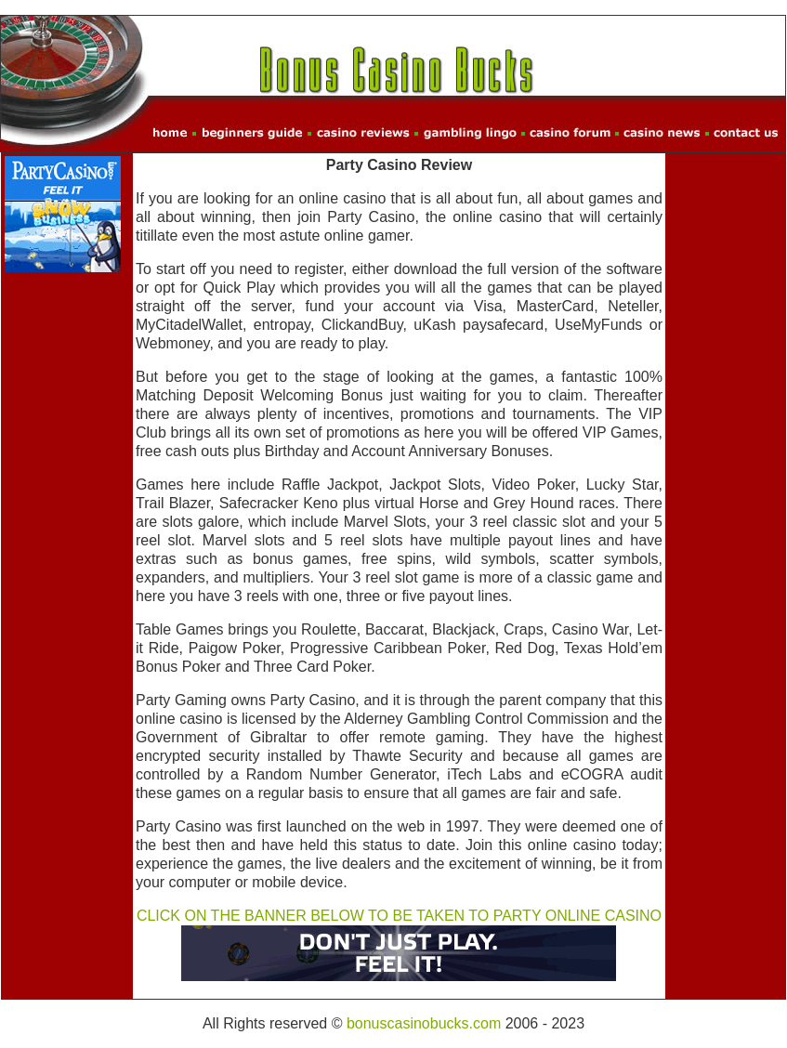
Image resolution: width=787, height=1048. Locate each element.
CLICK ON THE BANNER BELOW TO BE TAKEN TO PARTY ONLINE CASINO (399, 916)
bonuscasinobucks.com (424, 1023)
